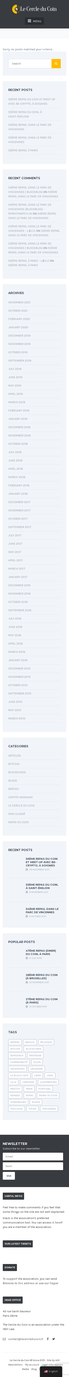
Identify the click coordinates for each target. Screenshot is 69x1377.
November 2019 (19, 344)
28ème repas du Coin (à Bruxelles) (42, 976)
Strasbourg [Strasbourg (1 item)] (18, 1102)
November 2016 (19, 593)
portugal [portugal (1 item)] (44, 1088)
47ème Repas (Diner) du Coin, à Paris (41, 952)
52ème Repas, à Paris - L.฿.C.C (28, 260)
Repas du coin (18, 822)
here (58, 1222)
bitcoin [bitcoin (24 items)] (15, 1048)
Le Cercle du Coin (21, 805)
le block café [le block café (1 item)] (19, 1075)
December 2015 (19, 668)
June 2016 (15, 627)
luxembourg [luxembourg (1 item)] (48, 1082)
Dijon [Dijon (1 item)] (37, 1062)
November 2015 (19, 677)
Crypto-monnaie (20, 797)
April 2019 (15, 394)
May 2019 (14, 385)
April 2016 (15, 643)
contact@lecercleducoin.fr (23, 1339)
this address (26, 1283)
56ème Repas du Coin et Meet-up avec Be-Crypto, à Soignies (42, 862)
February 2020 (19, 319)
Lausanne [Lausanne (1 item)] (36, 1068)
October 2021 (18, 310)
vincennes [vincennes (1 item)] (49, 1108)
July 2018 (15, 452)
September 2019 (19, 360)
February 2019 (18, 410)
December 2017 (19, 502)
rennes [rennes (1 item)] (15, 1095)
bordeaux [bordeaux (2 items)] (17, 1055)
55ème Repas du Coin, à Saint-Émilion (42, 886)
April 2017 (15, 560)
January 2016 (17, 660)
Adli (57, 1360)
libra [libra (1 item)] (37, 1075)
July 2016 (14, 618)
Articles (14, 755)
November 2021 (19, 302)
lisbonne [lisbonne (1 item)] (28, 1082)
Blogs (12, 780)
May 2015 (14, 710)
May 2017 (14, 552)
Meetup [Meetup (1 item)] (15, 1088)
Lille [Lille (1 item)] (13, 1082)
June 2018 (15, 460)
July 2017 (14, 535)
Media (25, 1369)
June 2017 (15, 543)
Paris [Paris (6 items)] (29, 1088)
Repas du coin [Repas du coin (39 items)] (48, 1095)
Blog (34, 1369)
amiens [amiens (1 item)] (15, 1042)
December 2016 (19, 585)
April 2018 (15, 468)
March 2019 (16, 402)
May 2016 (14, 635)
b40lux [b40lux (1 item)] (30, 1042)
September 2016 (19, 610)
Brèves (13, 789)
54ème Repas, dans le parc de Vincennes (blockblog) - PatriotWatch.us (29, 209)
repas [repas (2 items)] (29, 1095)
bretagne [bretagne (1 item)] (35, 1055)
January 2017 (17, 577)
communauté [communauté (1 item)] (19, 1062)
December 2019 (19, 335)
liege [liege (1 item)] (50, 1075)
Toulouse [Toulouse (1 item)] (16, 1108)
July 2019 (14, 369)
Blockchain (17, 772)
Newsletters (15, 1364)
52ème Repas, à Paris (23, 150)
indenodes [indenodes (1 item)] (17, 1068)
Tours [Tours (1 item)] (32, 1108)
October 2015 (18, 685)
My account (32, 1364)
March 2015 (16, 718)
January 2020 (18, 327)
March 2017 (16, 568)
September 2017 (19, 527)
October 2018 (18, 444)
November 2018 (19, 435)
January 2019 (17, 419)
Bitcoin (13, 764)
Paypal (54, 1283)
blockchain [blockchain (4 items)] (33, 1048)
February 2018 (18, 485)
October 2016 (18, 602)
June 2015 (15, 701)
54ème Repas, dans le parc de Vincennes (42, 910)
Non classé (16, 814)
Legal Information (52, 1364)
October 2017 (18, 518)
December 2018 (19, 427)
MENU (34, 21)
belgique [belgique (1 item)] (46, 1042)
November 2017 (19, 510)
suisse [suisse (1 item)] (36, 1102)
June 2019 (15, 377)
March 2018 (16, 477)
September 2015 (19, 693)
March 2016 (16, 652)
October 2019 (18, 352)
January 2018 (18, 493)
